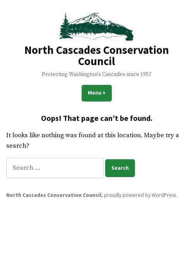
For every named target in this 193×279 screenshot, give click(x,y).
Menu (100, 92)
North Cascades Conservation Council (96, 55)
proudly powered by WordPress (140, 194)
